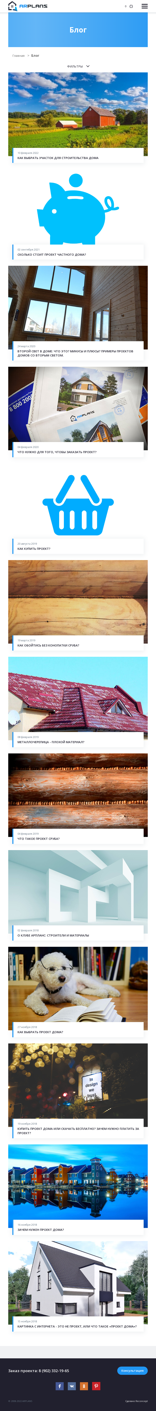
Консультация (132, 1370)
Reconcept (142, 1401)
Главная (19, 55)
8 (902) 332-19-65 (55, 1370)
